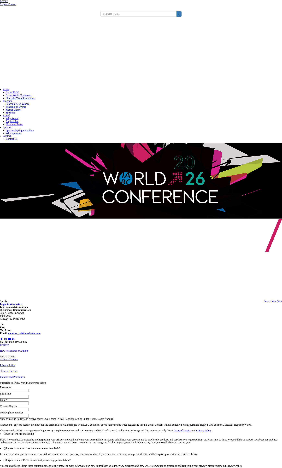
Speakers (10, 112)
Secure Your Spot (273, 301)
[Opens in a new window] (1, 339)
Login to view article (11, 304)
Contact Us (12, 138)
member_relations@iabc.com (24, 333)
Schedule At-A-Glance (17, 103)
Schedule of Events (16, 106)
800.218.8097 (18, 330)
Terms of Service (182, 430)
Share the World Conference (20, 98)
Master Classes (13, 109)
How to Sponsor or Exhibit (14, 350)
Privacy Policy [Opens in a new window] (7, 365)
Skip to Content (8, 4)
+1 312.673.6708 (14, 327)
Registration (12, 121)
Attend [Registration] (6, 115)
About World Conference (19, 95)
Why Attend (12, 118)
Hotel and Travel (14, 124)
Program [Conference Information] (7, 101)
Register (4, 345)
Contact (7, 136)
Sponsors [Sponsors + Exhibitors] (7, 127)
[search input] (138, 14)
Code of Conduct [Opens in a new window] (9, 359)
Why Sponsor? (13, 133)
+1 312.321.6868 (14, 324)
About (6, 89)
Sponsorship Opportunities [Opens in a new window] (20, 130)
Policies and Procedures (12, 377)
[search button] (179, 14)
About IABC (12, 92)
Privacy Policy (203, 430)
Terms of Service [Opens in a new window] (9, 371)
